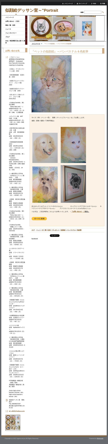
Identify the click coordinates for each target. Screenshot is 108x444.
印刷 (103, 3)
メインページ (36, 43)
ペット (38, 230)
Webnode (100, 438)
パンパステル (71, 230)
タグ (33, 230)
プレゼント (55, 230)
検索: (82, 12)
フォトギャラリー (11, 33)
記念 (49, 230)
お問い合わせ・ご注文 (12, 21)
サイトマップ (83, 3)
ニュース (8, 29)
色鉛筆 (79, 230)
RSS (94, 3)
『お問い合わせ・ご (78, 211)
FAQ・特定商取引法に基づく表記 (15, 41)
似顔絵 (63, 230)
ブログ (7, 37)
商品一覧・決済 (10, 25)
